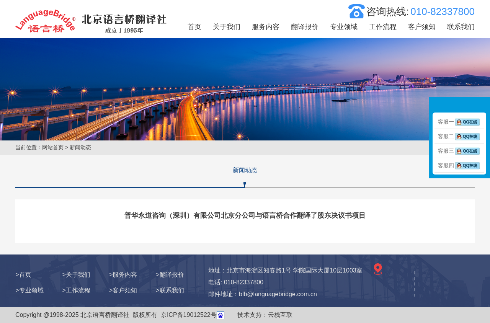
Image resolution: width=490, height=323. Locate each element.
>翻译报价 (170, 274)
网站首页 (53, 147)
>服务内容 (123, 274)
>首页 (23, 274)
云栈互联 (280, 315)
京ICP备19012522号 (189, 315)
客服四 (459, 165)
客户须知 (422, 27)
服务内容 (265, 27)
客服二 (459, 136)
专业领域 (344, 27)
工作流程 (383, 27)
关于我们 (226, 27)
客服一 (459, 122)
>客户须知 (123, 290)
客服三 (459, 151)
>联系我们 (170, 290)
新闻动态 (245, 170)
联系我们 (461, 27)
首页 (194, 27)
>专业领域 (29, 290)
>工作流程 (76, 290)
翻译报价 (304, 27)
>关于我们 (76, 274)
